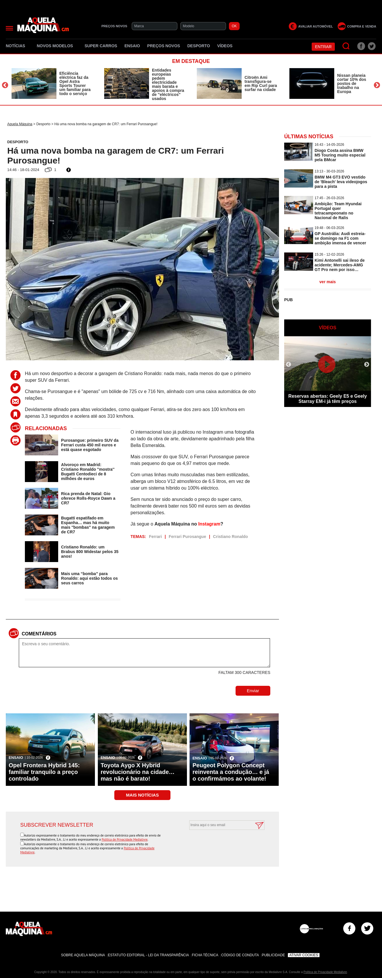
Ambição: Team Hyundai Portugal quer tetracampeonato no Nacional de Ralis (338, 210)
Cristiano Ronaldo (230, 537)
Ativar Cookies (303, 955)
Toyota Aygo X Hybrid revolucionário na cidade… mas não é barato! (138, 772)
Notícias (18, 45)
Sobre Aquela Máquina (83, 955)
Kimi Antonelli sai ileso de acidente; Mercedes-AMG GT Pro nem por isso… (340, 265)
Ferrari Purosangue (187, 537)
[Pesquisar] (346, 46)
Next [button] (377, 85)
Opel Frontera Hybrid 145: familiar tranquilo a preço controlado (44, 772)
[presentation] (221, 844)
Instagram (209, 523)
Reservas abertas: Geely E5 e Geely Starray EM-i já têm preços (327, 399)
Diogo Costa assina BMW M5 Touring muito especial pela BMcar (340, 155)
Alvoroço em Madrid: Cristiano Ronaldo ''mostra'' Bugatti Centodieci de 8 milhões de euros (87, 471)
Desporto (198, 45)
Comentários (39, 633)
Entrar (323, 46)
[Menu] (9, 28)
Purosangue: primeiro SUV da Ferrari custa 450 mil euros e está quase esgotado (89, 445)
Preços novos (163, 45)
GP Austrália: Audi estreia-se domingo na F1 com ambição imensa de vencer (340, 238)
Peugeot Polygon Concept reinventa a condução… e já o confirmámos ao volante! (230, 772)
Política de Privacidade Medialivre (125, 839)
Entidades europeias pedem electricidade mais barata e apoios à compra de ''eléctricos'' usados (168, 84)
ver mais (327, 281)
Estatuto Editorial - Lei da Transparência (148, 955)
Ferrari (155, 537)
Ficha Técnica (205, 955)
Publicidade (273, 955)
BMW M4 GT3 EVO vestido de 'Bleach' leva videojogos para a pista (341, 182)
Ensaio (132, 45)
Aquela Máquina (19, 124)
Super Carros (101, 45)
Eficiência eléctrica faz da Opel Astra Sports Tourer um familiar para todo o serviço (75, 83)
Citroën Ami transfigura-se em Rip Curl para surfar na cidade (261, 83)
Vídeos (225, 45)
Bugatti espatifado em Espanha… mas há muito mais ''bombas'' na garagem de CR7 (88, 525)
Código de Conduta (240, 955)
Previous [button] (5, 85)
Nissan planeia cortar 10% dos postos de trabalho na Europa (351, 83)
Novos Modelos (57, 45)
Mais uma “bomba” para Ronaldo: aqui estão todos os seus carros (89, 578)
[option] (52, 83)
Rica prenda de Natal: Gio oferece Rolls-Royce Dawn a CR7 (88, 498)
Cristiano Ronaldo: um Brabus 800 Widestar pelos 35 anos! (89, 552)
